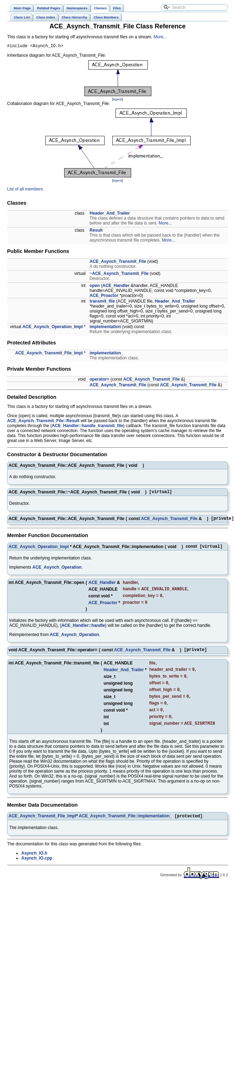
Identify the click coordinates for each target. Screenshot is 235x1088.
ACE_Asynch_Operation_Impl (52, 327)
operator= (100, 380)
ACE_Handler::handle (83, 631)
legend (117, 100)
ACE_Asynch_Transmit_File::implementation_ (125, 830)
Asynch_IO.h (34, 867)
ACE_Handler (116, 286)
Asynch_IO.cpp (36, 872)
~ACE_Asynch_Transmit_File (119, 274)
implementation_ (106, 354)
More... (160, 36)
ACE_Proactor (104, 296)
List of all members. (25, 190)
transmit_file (102, 302)
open (95, 286)
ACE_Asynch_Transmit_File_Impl (49, 354)
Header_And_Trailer (110, 214)
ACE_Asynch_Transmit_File (118, 262)
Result (96, 231)
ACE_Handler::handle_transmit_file (87, 426)
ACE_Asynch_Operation (57, 571)
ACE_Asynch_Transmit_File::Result (43, 421)
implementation (105, 327)
